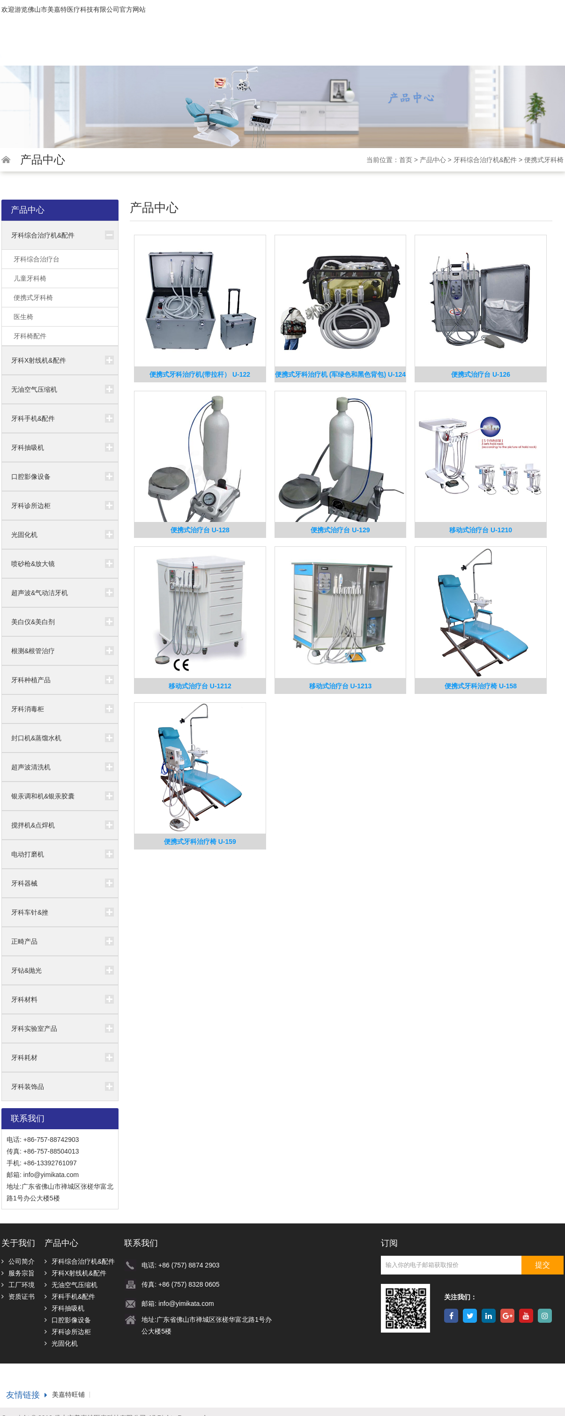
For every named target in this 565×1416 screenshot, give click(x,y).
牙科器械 (24, 883)
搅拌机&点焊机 (33, 825)
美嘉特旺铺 (68, 1395)
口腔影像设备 (31, 476)
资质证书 (18, 1296)
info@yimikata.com (51, 1174)
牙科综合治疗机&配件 (485, 160)
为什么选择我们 (362, 48)
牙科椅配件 (30, 336)
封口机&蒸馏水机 (36, 738)
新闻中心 (415, 48)
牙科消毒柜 (27, 709)
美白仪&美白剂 (33, 622)
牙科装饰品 (27, 1086)
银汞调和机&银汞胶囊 (42, 796)
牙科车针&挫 (29, 912)
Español (548, 29)
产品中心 (311, 48)
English (461, 29)
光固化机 (24, 534)
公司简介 (18, 1261)
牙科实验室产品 (34, 1028)
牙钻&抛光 (26, 970)
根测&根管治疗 (33, 651)
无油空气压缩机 (34, 389)
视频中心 (456, 48)
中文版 (504, 29)
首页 (233, 48)
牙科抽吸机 (27, 447)
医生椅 (23, 316)
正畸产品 (24, 941)
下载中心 (496, 48)
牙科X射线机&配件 (38, 360)
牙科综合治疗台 (36, 259)
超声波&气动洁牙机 (39, 592)
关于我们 (268, 48)
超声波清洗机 (31, 767)
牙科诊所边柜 (31, 505)
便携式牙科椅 (544, 160)
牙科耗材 (24, 1057)
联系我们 (535, 48)
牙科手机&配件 (33, 418)
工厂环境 (18, 1285)
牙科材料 (24, 999)
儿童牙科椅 (30, 278)
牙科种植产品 (31, 680)
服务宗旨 (18, 1273)
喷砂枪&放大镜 (33, 563)
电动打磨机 (27, 854)
